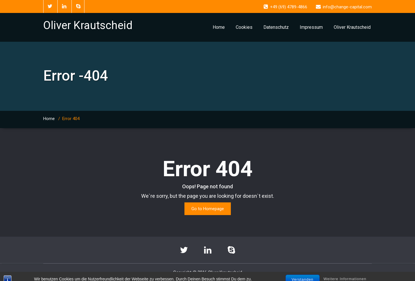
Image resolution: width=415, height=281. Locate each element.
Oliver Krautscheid (352, 27)
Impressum (311, 27)
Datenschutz (276, 27)
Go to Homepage (207, 208)
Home (219, 27)
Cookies (244, 27)
